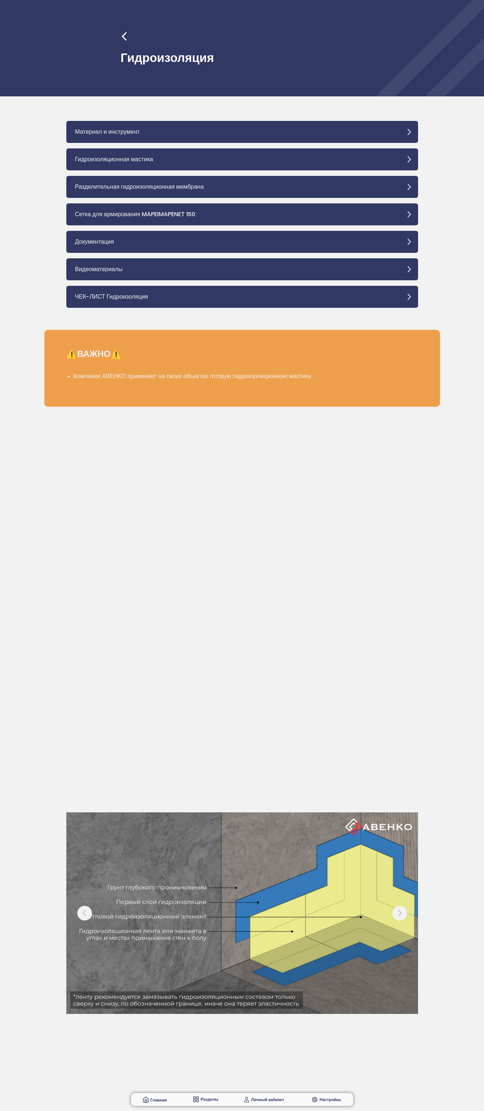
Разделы (209, 1099)
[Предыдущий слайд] (84, 913)
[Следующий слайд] (399, 913)
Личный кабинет (267, 1099)
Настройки (329, 1099)
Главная (159, 1100)
